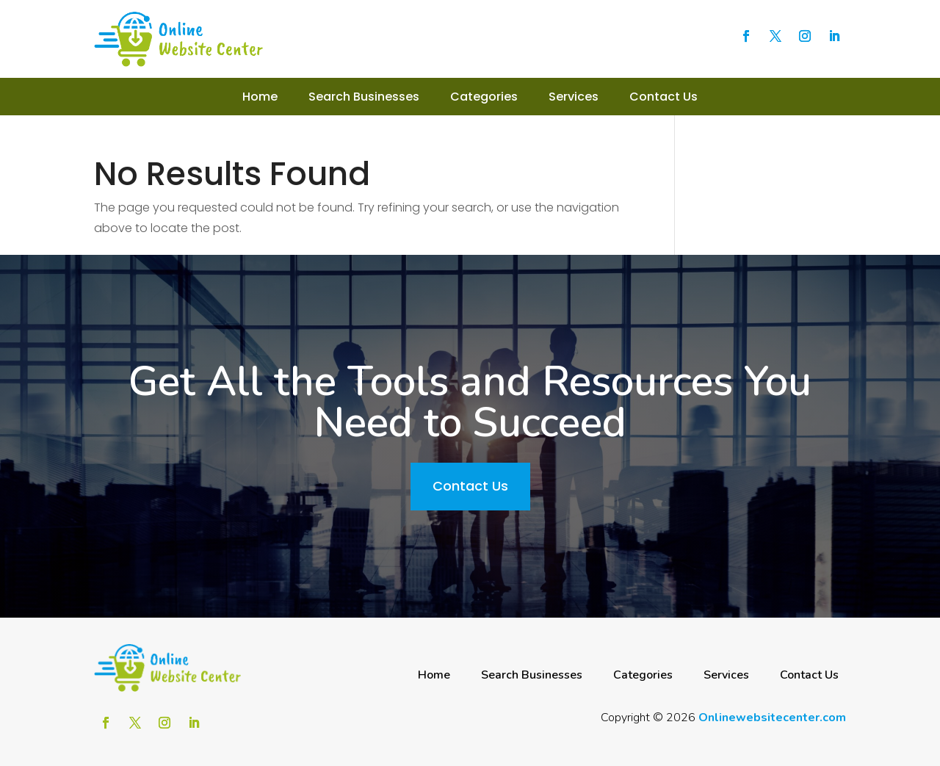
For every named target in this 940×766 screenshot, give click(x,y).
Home (260, 96)
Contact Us (663, 96)
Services (574, 96)
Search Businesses (363, 96)
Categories (484, 96)
